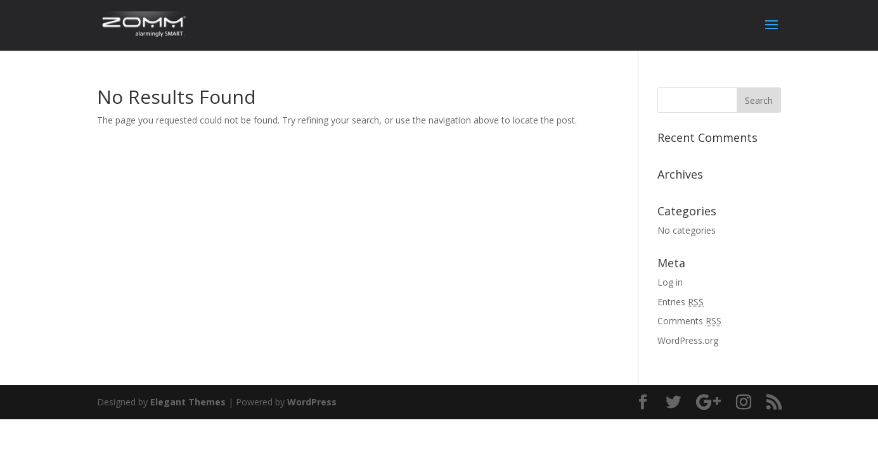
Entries (680, 302)
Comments (689, 321)
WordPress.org (687, 340)
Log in (670, 282)
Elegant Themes (188, 402)
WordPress (312, 402)
